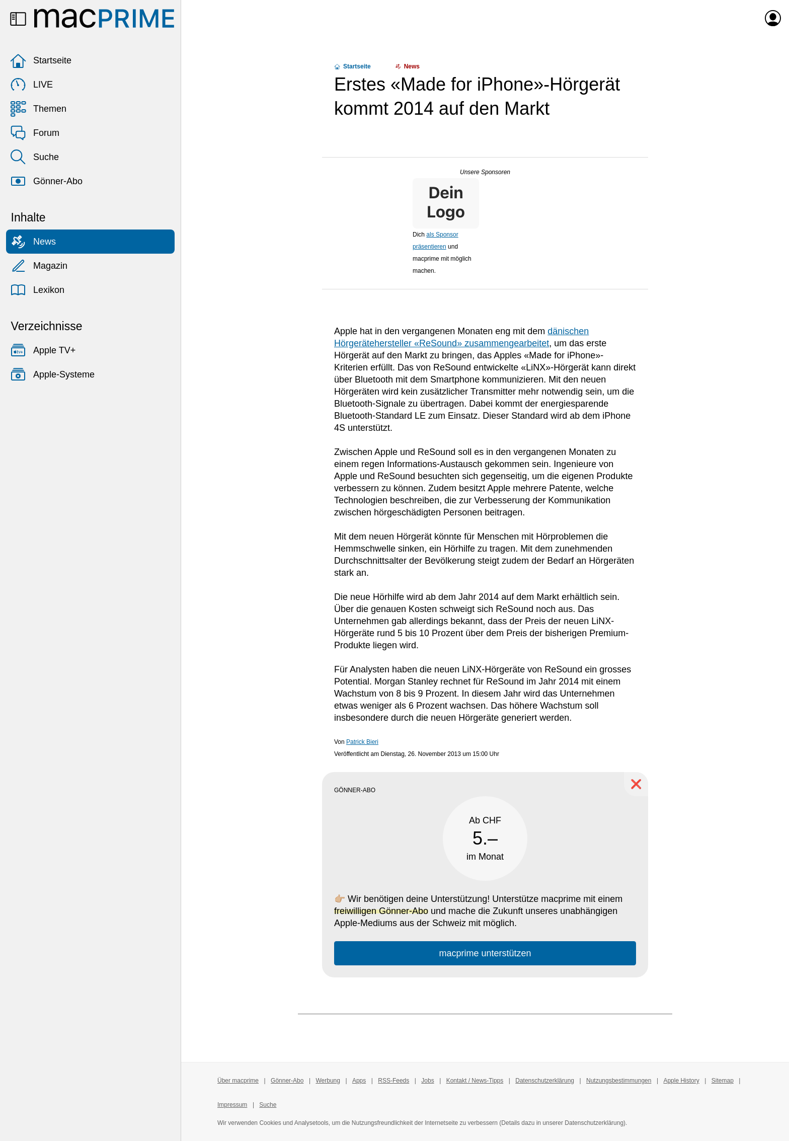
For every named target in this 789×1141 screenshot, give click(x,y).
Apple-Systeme (52, 374)
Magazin (38, 266)
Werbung (327, 1080)
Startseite (40, 60)
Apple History (681, 1080)
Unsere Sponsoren (485, 172)
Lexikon (37, 290)
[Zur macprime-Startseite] (104, 18)
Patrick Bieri (362, 741)
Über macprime (238, 1080)
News (33, 242)
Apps (359, 1080)
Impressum (232, 1104)
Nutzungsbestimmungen (618, 1080)
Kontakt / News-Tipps (475, 1080)
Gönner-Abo (46, 181)
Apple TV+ (42, 350)
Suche (34, 157)
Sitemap (723, 1080)
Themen (38, 109)
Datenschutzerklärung (544, 1080)
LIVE (31, 85)
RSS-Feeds (393, 1080)
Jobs (427, 1080)
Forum (34, 133)
